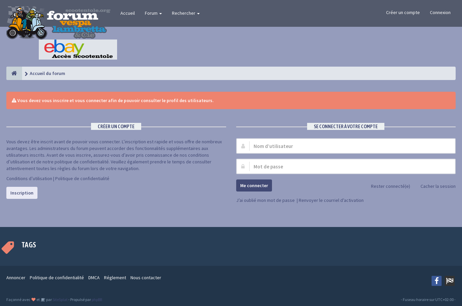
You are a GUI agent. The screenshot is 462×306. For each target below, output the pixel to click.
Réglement (115, 278)
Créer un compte (403, 12)
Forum (153, 13)
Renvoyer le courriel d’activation (331, 200)
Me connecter (254, 185)
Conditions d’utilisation (29, 178)
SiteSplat (60, 299)
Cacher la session (434, 186)
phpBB (97, 299)
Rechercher (186, 13)
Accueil (127, 13)
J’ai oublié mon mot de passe (265, 200)
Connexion (440, 12)
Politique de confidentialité (82, 178)
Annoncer (15, 278)
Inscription (21, 193)
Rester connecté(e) (387, 186)
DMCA (94, 278)
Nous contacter (145, 278)
